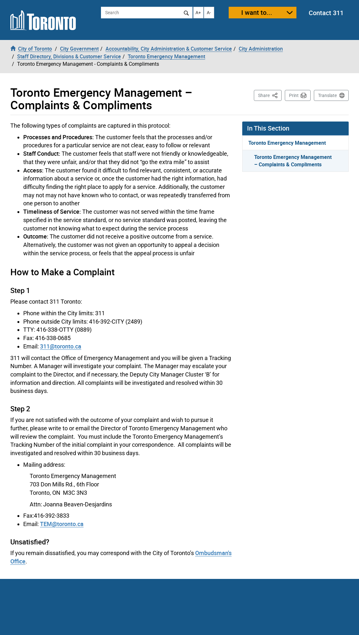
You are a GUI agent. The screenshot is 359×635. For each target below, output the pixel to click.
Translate (327, 95)
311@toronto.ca (60, 346)
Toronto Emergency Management (287, 142)
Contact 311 (326, 12)
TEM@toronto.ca (62, 524)
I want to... (256, 12)
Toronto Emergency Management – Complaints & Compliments (293, 160)
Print (294, 95)
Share (270, 95)
